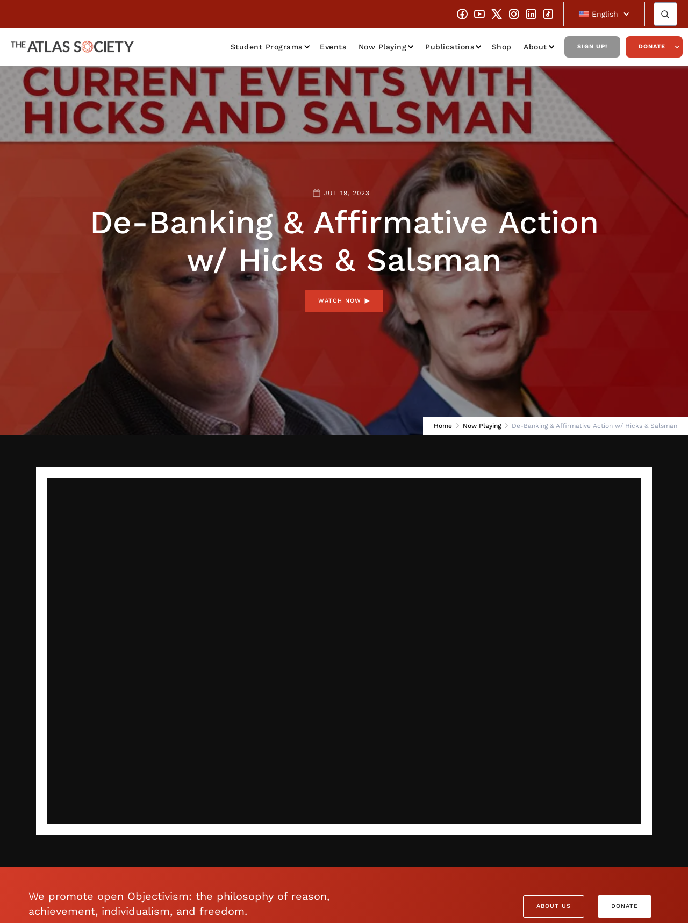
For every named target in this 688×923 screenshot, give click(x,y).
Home (443, 426)
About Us (553, 906)
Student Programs (267, 46)
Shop (502, 46)
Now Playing (383, 46)
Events (333, 46)
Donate (652, 46)
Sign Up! (592, 46)
